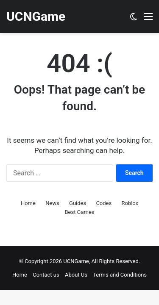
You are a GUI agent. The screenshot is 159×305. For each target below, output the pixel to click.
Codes (104, 203)
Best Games (79, 212)
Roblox (129, 203)
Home (28, 203)
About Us (76, 275)
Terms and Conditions (120, 275)
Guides (77, 203)
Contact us (46, 275)
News (52, 203)
